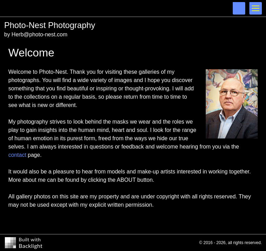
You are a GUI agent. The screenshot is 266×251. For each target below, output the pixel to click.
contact (17, 155)
